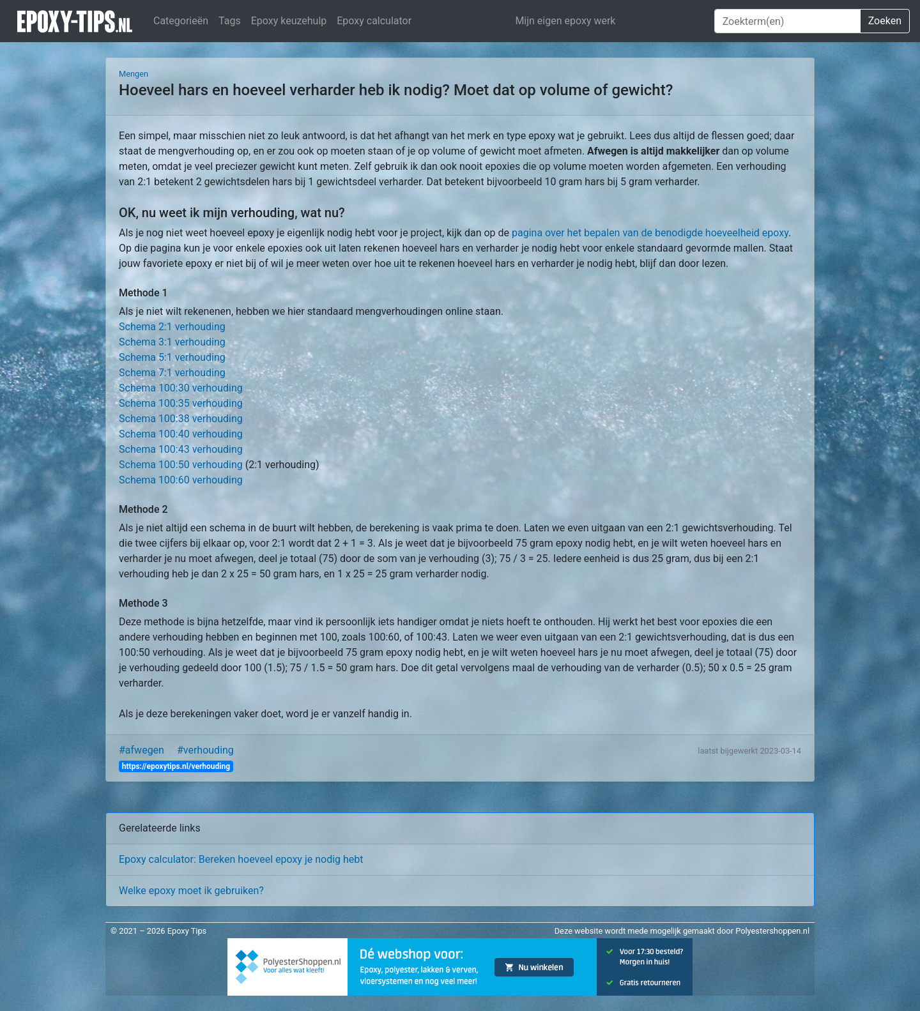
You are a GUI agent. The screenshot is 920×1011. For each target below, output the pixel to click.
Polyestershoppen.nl (772, 931)
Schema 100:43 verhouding (181, 449)
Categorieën (180, 21)
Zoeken (884, 21)
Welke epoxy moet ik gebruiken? (191, 891)
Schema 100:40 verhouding (181, 434)
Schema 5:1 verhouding (172, 357)
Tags (229, 21)
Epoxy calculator (374, 21)
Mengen (133, 74)
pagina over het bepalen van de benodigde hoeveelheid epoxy (650, 233)
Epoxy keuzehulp (289, 21)
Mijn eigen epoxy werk (565, 21)
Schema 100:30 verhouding (181, 388)
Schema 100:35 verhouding (181, 403)
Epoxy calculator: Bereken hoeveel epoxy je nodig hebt (241, 859)
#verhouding (205, 750)
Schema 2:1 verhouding (172, 327)
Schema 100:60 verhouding (181, 480)
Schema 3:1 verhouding (172, 342)
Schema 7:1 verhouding (172, 373)
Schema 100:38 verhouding (181, 419)
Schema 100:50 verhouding (181, 465)
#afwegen (141, 750)
